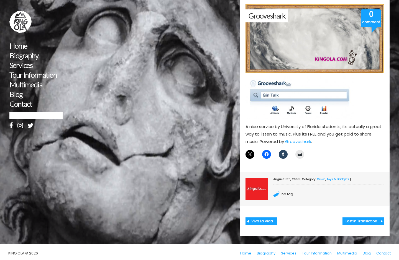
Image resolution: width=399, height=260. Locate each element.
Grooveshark (298, 141)
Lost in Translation (361, 221)
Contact (20, 104)
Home (18, 46)
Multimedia (25, 85)
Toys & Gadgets (338, 179)
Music (321, 179)
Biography (24, 55)
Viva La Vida (262, 221)
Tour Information (33, 75)
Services (20, 65)
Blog (15, 94)
